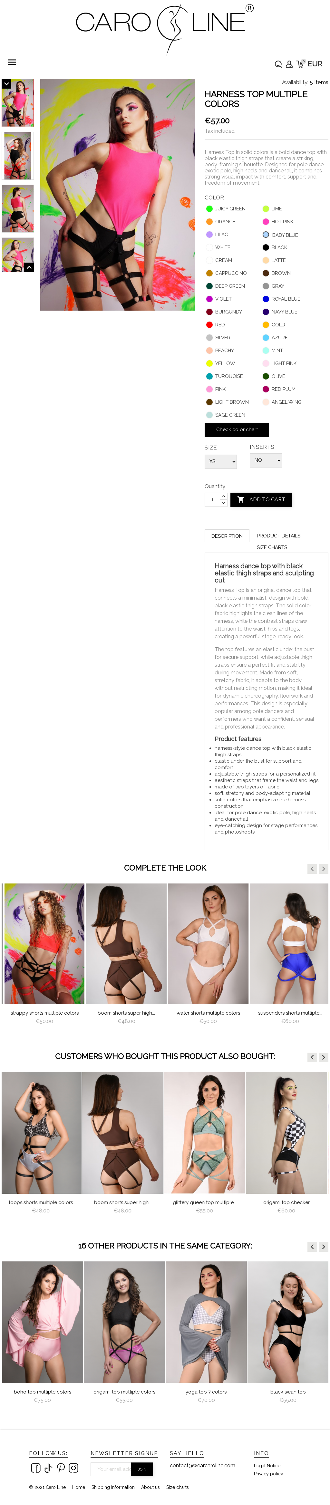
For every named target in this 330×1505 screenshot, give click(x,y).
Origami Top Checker (288, 1202)
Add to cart (261, 500)
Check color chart (237, 429)
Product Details (278, 536)
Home (78, 1487)
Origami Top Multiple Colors (124, 1392)
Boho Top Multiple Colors (42, 1392)
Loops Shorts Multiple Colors (42, 1013)
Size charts (272, 547)
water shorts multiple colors (288, 1013)
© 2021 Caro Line (47, 1487)
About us (150, 1487)
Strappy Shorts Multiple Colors (125, 1013)
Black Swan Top (288, 1392)
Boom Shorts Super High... (206, 1013)
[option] (42, 960)
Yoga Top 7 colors (206, 1392)
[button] (312, 869)
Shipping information (113, 1487)
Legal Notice (267, 1465)
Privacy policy (268, 1473)
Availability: (295, 82)
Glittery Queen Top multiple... (206, 1202)
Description (227, 536)
